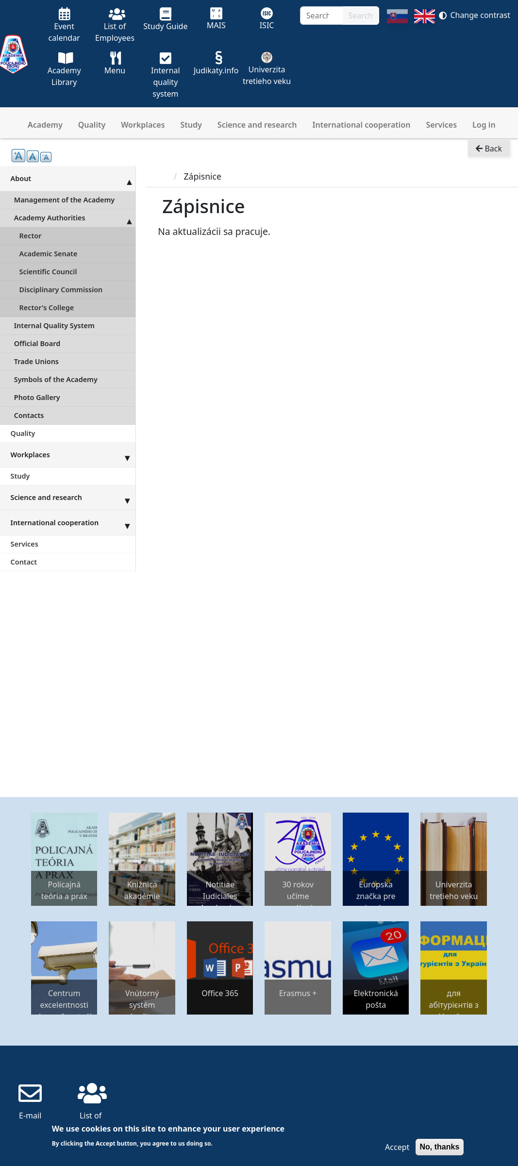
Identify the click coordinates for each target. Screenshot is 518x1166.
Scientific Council (48, 271)
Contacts (29, 415)
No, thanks (440, 1147)
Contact (24, 561)
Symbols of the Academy (56, 379)
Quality (91, 124)
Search (361, 15)
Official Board (37, 343)
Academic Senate (48, 253)
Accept (397, 1147)
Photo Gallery (37, 397)
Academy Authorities (74, 218)
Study (191, 124)
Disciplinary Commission (61, 289)
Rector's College (46, 307)
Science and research (257, 124)
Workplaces (143, 124)
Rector (30, 235)
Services (441, 124)
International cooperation (362, 124)
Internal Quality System (54, 325)
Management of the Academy (64, 199)
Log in (484, 124)
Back (489, 148)
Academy (45, 124)
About (73, 178)
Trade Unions (36, 361)
